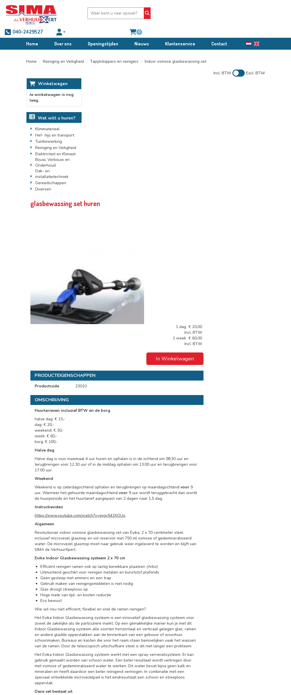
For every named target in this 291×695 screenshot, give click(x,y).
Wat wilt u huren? (52, 107)
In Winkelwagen (235, 114)
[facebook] (36, 639)
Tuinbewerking (48, 130)
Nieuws (141, 32)
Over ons (63, 32)
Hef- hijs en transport (54, 124)
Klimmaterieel (47, 118)
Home (32, 32)
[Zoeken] (136, 13)
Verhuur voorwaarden (179, 606)
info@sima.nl (44, 623)
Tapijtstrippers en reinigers (114, 50)
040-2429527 (169, 13)
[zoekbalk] (107, 13)
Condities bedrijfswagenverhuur (179, 615)
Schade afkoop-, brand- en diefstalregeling (180, 626)
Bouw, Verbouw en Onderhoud (52, 151)
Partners (111, 606)
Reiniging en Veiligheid (63, 50)
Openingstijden (103, 32)
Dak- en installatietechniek (51, 163)
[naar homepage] (31, 13)
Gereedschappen (50, 172)
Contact (219, 32)
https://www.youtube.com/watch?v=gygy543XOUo (139, 340)
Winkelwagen (52, 72)
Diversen (43, 178)
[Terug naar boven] (145, 564)
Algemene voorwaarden (181, 601)
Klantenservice (180, 32)
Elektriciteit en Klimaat (55, 143)
